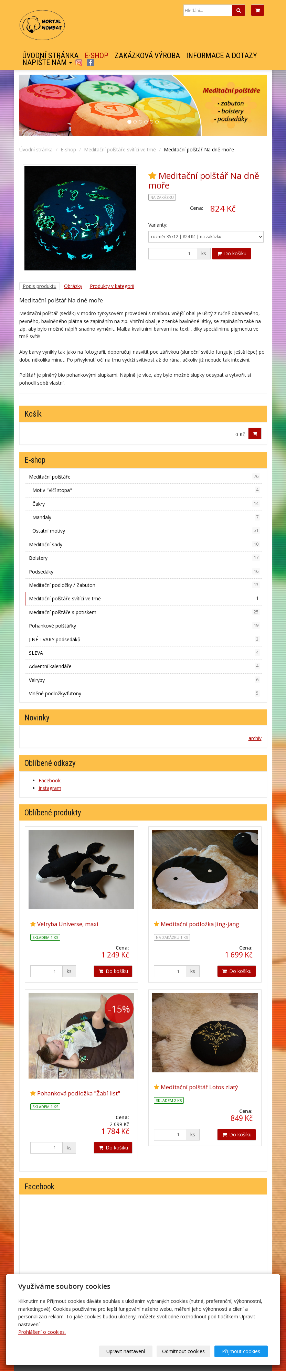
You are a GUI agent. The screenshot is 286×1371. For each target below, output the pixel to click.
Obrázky (73, 286)
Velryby (144, 679)
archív (255, 738)
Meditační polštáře (144, 476)
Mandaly (146, 517)
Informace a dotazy (221, 55)
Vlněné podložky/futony (144, 693)
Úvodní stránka (50, 55)
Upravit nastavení (128, 1351)
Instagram (79, 62)
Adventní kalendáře (144, 666)
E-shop (96, 55)
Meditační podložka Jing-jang (200, 924)
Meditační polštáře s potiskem (144, 612)
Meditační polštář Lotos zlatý (199, 1087)
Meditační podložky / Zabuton (144, 584)
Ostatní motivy (146, 530)
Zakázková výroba (147, 55)
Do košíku (231, 253)
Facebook (90, 62)
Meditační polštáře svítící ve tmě (120, 149)
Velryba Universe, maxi (67, 924)
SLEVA (144, 652)
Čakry (146, 503)
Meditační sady (144, 544)
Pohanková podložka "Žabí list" (78, 1093)
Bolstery (144, 557)
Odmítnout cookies (184, 1351)
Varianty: (157, 225)
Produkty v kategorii (112, 286)
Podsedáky (144, 571)
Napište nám (47, 62)
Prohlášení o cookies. (42, 1332)
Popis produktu (39, 286)
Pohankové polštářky (144, 625)
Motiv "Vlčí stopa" (146, 489)
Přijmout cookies (241, 1351)
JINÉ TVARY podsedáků (144, 639)
